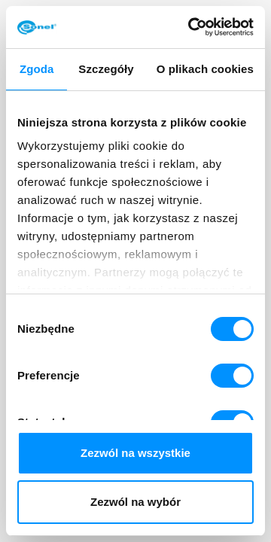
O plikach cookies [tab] (205, 68)
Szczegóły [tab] (105, 68)
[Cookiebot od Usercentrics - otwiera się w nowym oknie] (191, 27)
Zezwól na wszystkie (135, 452)
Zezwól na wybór (135, 501)
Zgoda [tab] (37, 68)
